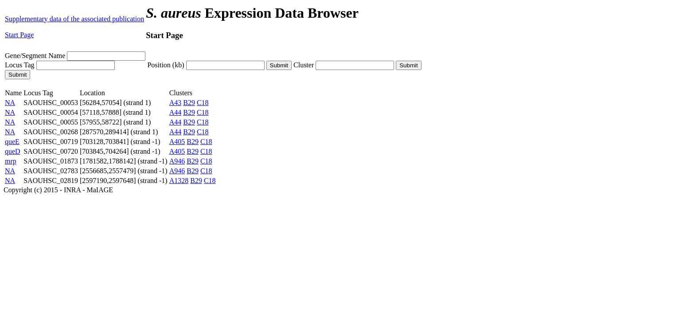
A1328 (179, 180)
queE (12, 141)
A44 (175, 112)
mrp (10, 161)
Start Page (19, 35)
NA (10, 102)
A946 (177, 161)
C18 (203, 102)
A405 (177, 141)
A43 (175, 102)
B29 (189, 102)
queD (12, 151)
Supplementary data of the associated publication (74, 19)
